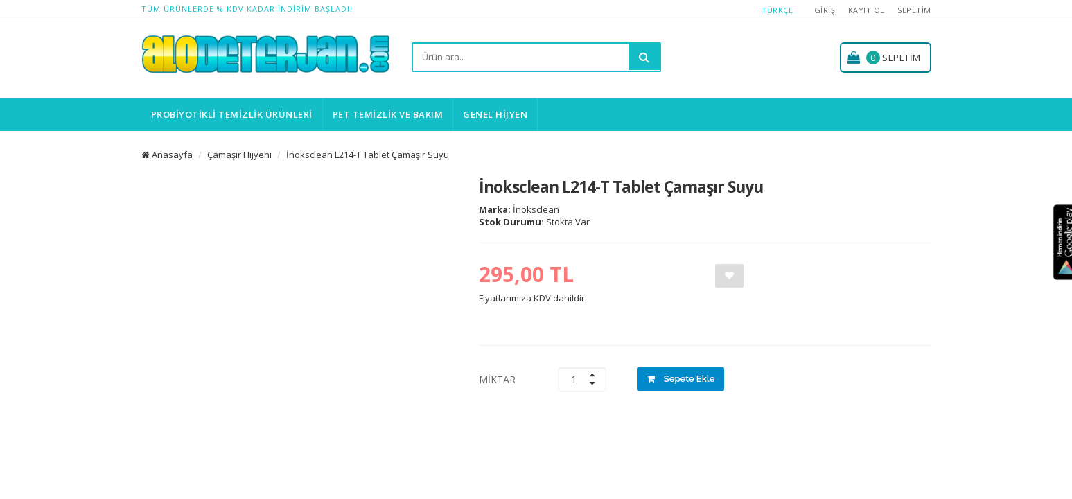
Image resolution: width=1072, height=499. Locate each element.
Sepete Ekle (681, 379)
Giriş (825, 10)
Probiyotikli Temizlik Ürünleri (232, 114)
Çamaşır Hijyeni (239, 154)
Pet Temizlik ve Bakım (388, 114)
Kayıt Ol (866, 10)
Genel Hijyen (495, 114)
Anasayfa (167, 154)
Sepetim (914, 10)
